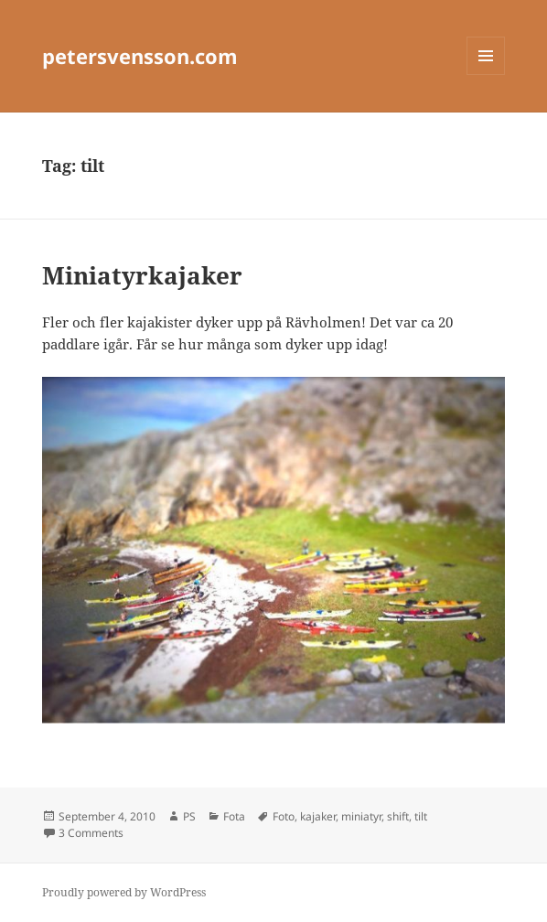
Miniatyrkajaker (142, 275)
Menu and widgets (486, 74)
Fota (234, 816)
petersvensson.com (140, 56)
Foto (284, 816)
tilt (420, 816)
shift (398, 816)
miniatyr (361, 816)
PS (189, 816)
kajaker (318, 816)
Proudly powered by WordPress (124, 892)
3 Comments (91, 833)
